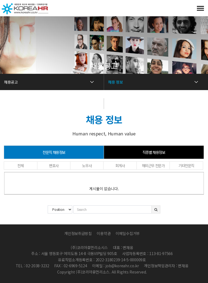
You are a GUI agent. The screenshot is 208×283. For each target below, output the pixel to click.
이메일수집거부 (128, 233)
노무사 (87, 165)
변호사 (53, 165)
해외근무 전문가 (153, 165)
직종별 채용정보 (153, 152)
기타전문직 (186, 165)
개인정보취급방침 (78, 233)
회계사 (120, 165)
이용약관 (103, 233)
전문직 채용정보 (54, 152)
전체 (20, 165)
